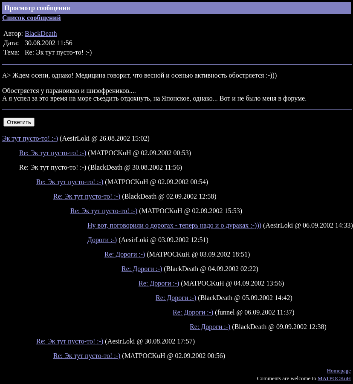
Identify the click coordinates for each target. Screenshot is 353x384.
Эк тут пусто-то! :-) (30, 138)
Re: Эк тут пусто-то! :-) (52, 152)
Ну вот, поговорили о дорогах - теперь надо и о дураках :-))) (174, 225)
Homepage (339, 370)
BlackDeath (41, 33)
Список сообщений (31, 17)
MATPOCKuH (334, 378)
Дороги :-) (102, 239)
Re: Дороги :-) (124, 254)
